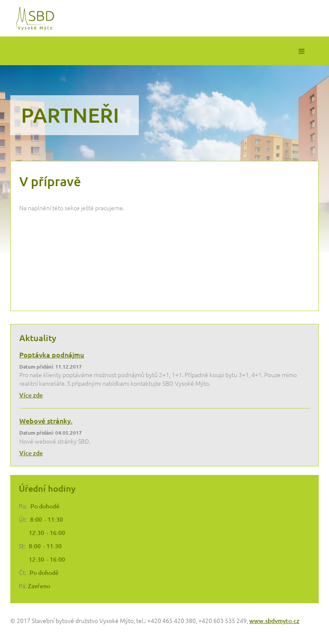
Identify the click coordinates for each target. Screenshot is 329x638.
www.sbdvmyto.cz (274, 621)
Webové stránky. (45, 420)
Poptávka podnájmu (51, 354)
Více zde (31, 395)
